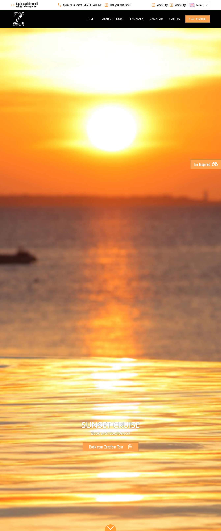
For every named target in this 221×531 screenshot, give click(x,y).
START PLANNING (197, 19)
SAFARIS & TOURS (112, 19)
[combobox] (199, 5)
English (196, 5)
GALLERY (174, 19)
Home (90, 19)
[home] (18, 19)
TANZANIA (136, 19)
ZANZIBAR (156, 19)
